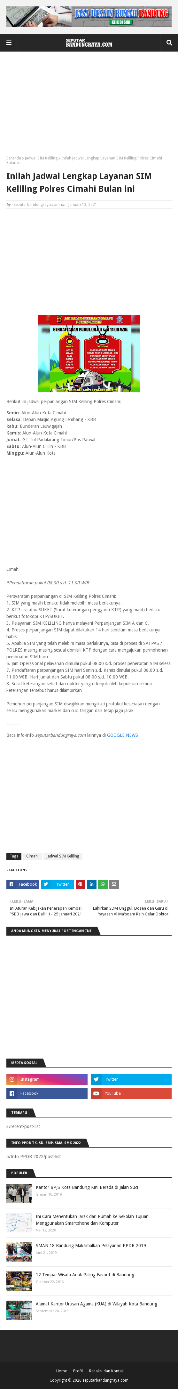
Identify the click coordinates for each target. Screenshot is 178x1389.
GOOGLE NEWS (122, 735)
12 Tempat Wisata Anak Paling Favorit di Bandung (85, 1274)
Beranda (13, 158)
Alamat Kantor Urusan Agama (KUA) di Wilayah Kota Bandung (96, 1303)
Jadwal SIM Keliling (41, 158)
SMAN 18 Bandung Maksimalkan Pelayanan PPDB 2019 (91, 1245)
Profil (78, 1371)
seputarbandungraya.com (37, 204)
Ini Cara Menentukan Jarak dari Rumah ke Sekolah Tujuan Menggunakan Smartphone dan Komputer (92, 1220)
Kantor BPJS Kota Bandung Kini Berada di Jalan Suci (87, 1187)
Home (61, 1371)
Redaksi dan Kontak (106, 1371)
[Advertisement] (89, 106)
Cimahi (32, 856)
